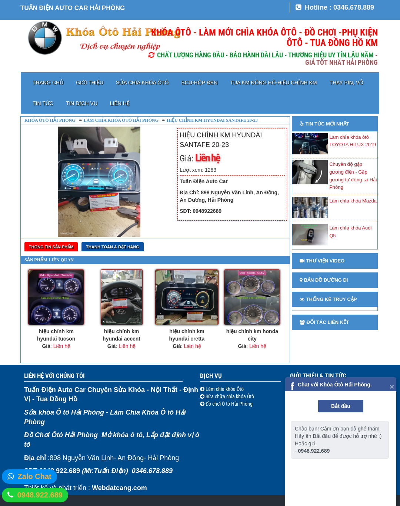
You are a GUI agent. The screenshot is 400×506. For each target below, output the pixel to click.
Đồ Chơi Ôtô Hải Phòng (61, 435)
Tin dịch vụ (81, 103)
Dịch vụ (211, 375)
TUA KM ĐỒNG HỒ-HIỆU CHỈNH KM (273, 83)
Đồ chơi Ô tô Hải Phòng (228, 404)
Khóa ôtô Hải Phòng (50, 120)
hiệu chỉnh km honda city (252, 335)
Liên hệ (120, 103)
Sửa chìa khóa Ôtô (142, 83)
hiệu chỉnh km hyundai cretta (187, 335)
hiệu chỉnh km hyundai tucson (56, 335)
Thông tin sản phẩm (51, 247)
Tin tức (43, 103)
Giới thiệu (89, 83)
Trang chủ (48, 83)
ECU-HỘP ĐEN (199, 83)
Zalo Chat (34, 476)
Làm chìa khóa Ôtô (224, 389)
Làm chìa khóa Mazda (353, 201)
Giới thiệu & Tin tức (318, 375)
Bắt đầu (340, 406)
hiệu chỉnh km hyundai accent (121, 335)
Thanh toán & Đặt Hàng (112, 247)
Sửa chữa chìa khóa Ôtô (229, 396)
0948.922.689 (40, 495)
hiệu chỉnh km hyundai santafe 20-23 (212, 120)
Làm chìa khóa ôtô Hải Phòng (121, 120)
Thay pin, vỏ (346, 83)
